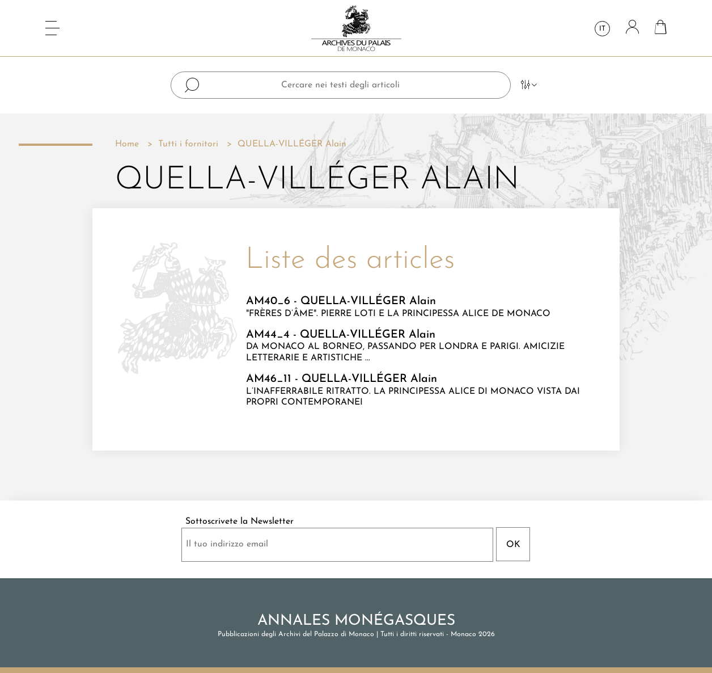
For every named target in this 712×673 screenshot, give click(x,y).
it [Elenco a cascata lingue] (602, 29)
